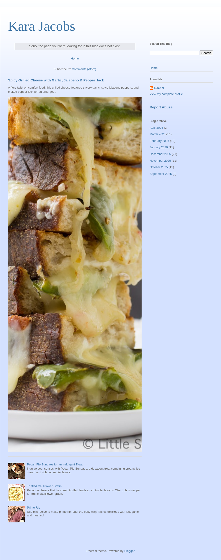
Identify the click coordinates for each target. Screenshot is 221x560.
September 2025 (161, 174)
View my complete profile (166, 94)
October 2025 (159, 167)
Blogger (129, 551)
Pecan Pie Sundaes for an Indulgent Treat (54, 464)
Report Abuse (161, 107)
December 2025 (160, 154)
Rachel (159, 88)
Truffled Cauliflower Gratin (44, 486)
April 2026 (156, 127)
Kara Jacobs (41, 26)
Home (75, 58)
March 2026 (158, 134)
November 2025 (160, 160)
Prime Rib (33, 507)
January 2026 (159, 147)
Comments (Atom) (84, 69)
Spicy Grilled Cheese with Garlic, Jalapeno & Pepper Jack (56, 80)
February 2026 (159, 141)
